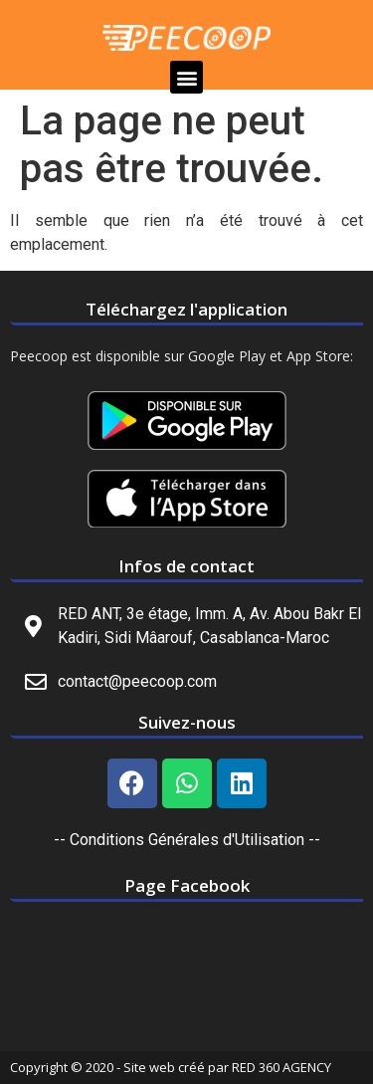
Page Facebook (187, 885)
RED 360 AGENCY (281, 1067)
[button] (186, 77)
